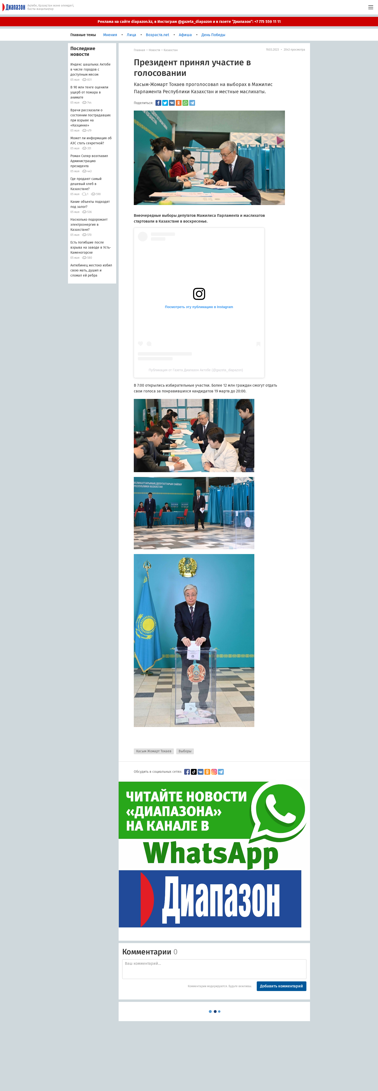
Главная (139, 50)
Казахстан (171, 50)
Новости (154, 50)
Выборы (185, 751)
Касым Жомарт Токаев (153, 751)
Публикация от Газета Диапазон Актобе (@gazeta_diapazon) (196, 370)
